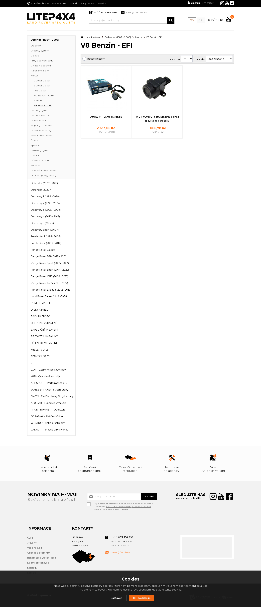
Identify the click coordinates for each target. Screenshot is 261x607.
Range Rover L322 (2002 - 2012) (49, 276)
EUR (200, 20)
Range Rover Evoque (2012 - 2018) (51, 290)
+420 (105, 12)
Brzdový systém (40, 50)
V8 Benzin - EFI (43, 105)
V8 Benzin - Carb (44, 95)
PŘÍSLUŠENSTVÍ (40, 316)
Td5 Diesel (40, 90)
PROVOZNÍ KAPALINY (44, 336)
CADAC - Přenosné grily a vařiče (49, 429)
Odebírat (147, 496)
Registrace (207, 3)
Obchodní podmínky (38, 553)
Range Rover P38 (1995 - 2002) (49, 256)
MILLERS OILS (39, 350)
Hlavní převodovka (41, 135)
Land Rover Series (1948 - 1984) (49, 296)
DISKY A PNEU (39, 310)
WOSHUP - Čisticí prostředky (48, 423)
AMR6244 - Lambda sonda (106, 117)
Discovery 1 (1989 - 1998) (45, 196)
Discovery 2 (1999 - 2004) (45, 203)
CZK (191, 20)
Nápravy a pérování (42, 125)
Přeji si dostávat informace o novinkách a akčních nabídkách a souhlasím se (123, 504)
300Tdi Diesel (42, 85)
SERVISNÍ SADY (40, 356)
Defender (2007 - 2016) (44, 183)
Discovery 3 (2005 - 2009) (46, 210)
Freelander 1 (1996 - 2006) (46, 236)
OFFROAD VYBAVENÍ (44, 323)
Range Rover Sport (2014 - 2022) (50, 270)
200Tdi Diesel (42, 80)
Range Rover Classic (43, 250)
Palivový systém (40, 110)
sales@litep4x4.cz (136, 12)
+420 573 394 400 (121, 545)
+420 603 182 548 (121, 541)
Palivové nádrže (40, 115)
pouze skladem (96, 59)
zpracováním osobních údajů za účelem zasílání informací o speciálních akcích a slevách (122, 508)
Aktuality (31, 543)
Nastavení (116, 598)
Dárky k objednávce (38, 563)
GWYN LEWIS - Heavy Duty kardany (52, 396)
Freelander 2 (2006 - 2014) (46, 243)
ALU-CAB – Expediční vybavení (48, 403)
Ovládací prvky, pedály (43, 175)
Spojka (35, 145)
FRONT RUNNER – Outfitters (48, 409)
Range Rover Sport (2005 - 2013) (50, 263)
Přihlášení (191, 3)
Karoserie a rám (40, 70)
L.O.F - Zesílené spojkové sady (48, 370)
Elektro (35, 55)
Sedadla (35, 165)
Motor (34, 75)
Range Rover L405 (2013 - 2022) (49, 283)
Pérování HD (38, 120)
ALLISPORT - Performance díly (49, 383)
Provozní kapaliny (41, 130)
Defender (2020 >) (41, 190)
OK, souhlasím (142, 598)
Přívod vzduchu (40, 160)
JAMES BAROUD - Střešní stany (49, 390)
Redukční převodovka (43, 170)
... (31, 363)
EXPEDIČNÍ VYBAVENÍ (44, 330)
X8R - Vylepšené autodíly (45, 376)
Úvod (30, 538)
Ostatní (38, 100)
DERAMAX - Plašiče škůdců (47, 416)
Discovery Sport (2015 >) (45, 230)
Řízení (34, 140)
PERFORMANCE (41, 303)
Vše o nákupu (34, 548)
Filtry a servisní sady (42, 60)
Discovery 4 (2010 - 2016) (45, 216)
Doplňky (36, 45)
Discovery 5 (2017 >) (42, 223)
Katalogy (32, 568)
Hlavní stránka (90, 37)
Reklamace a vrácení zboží (41, 558)
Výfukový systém (40, 150)
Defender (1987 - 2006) (45, 40)
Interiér (35, 155)
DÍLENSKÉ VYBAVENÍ (44, 343)
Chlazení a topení (41, 65)
